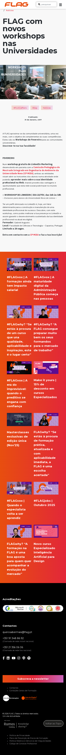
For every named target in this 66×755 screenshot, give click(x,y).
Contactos (13, 688)
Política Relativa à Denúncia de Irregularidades (30, 741)
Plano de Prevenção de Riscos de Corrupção (28, 738)
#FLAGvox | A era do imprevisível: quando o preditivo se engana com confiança (17, 393)
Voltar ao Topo (53, 723)
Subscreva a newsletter (33, 678)
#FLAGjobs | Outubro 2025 (44, 503)
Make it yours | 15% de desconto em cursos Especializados (45, 388)
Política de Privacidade (19, 735)
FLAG (11, 714)
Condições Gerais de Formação (22, 691)
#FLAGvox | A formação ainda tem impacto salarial (19, 283)
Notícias (10, 10)
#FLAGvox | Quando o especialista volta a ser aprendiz (16, 509)
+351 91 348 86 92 (13, 638)
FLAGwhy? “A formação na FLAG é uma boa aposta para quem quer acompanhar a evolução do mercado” (19, 559)
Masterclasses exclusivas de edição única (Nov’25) (18, 439)
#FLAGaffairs (20, 108)
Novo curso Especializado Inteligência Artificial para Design (44, 552)
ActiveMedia (15, 716)
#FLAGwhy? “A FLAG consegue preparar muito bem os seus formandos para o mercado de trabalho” (46, 337)
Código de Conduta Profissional (23, 744)
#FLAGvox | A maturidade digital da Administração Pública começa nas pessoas (46, 287)
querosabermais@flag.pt (17, 632)
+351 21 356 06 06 (13, 647)
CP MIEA (34, 234)
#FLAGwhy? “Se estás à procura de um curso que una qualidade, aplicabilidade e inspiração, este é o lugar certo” (19, 339)
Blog (34, 108)
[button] (60, 5)
